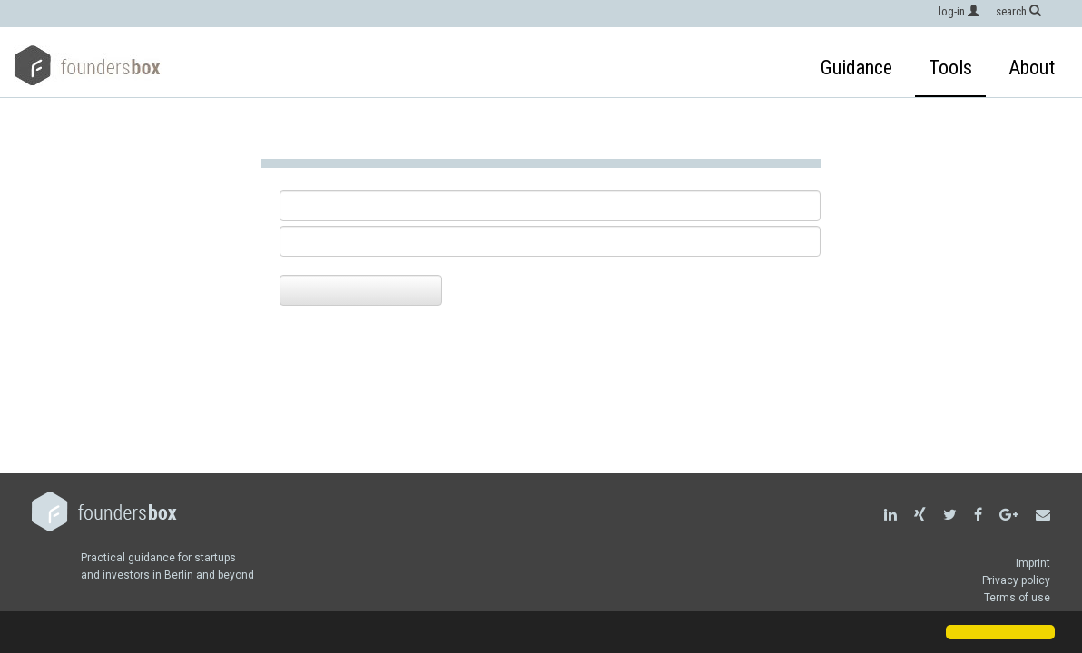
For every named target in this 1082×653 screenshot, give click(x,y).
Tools (950, 67)
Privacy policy (1016, 580)
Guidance (856, 67)
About (1031, 67)
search (1018, 11)
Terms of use (1017, 597)
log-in (959, 11)
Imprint (1033, 563)
